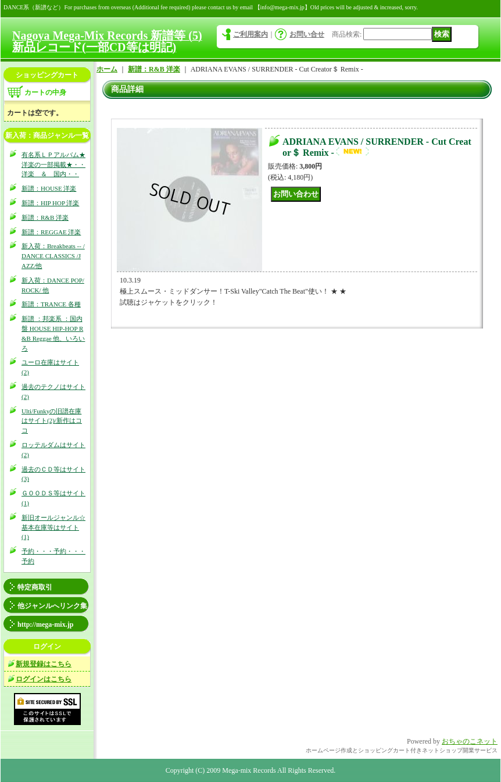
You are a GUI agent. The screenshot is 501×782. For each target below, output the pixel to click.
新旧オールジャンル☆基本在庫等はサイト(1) (53, 527)
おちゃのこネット (470, 741)
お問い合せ (306, 34)
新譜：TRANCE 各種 (51, 304)
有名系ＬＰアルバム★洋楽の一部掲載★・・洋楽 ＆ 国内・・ (53, 164)
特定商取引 (34, 587)
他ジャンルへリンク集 (52, 606)
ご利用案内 (250, 34)
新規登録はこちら (43, 664)
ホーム (106, 69)
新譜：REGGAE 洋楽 (51, 231)
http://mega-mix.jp (45, 624)
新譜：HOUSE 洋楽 (49, 188)
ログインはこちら (43, 679)
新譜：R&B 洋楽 (45, 217)
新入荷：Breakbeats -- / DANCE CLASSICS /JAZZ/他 (53, 255)
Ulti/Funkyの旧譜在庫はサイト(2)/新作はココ (52, 421)
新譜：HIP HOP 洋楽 (50, 202)
